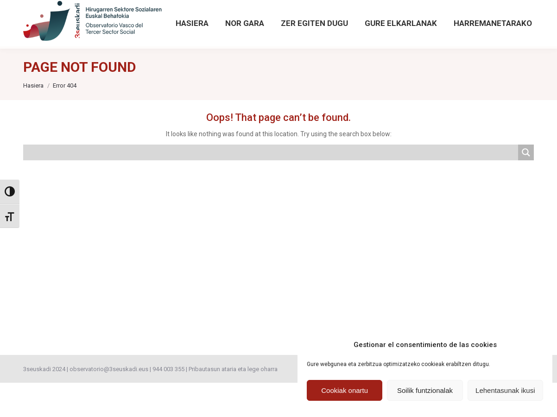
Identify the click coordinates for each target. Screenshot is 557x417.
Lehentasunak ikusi (505, 390)
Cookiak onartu (344, 390)
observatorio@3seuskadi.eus (120, 17)
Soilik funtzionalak (425, 390)
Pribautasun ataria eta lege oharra (233, 403)
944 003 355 (168, 403)
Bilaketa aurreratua (463, 28)
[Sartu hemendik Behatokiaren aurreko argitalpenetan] (249, 17)
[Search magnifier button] (449, 10)
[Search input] (271, 186)
